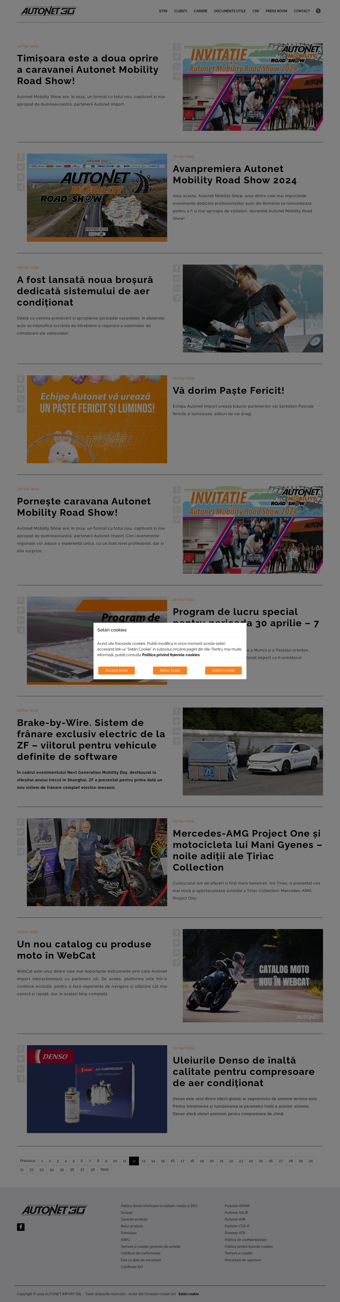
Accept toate (116, 670)
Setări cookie (223, 670)
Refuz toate (170, 670)
